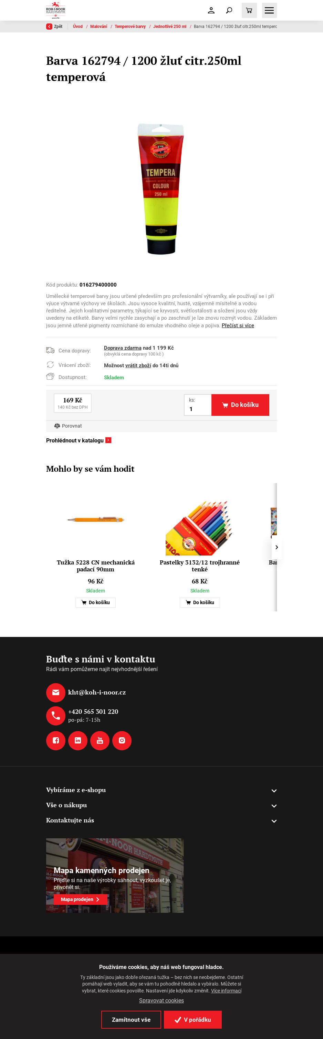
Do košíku (95, 603)
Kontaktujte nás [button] (70, 820)
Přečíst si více (238, 325)
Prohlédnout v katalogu (75, 441)
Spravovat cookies (161, 1001)
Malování (99, 26)
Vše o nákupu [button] (66, 805)
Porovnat (72, 426)
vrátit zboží (138, 365)
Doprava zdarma (123, 348)
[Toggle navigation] (229, 10)
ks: (192, 400)
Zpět (54, 26)
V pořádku (193, 1019)
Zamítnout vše (131, 1019)
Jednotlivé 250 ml (170, 26)
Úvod (78, 26)
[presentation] (277, 547)
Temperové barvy (131, 26)
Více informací (226, 990)
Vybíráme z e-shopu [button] (76, 790)
